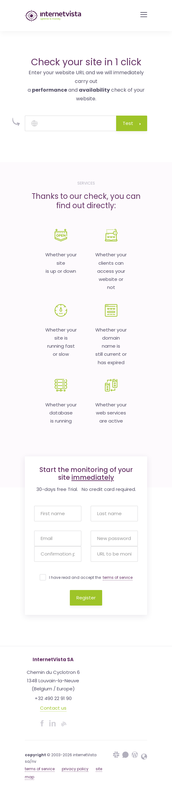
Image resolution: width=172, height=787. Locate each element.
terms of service (118, 577)
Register (86, 597)
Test (132, 123)
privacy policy (75, 768)
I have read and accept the (91, 577)
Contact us (53, 708)
